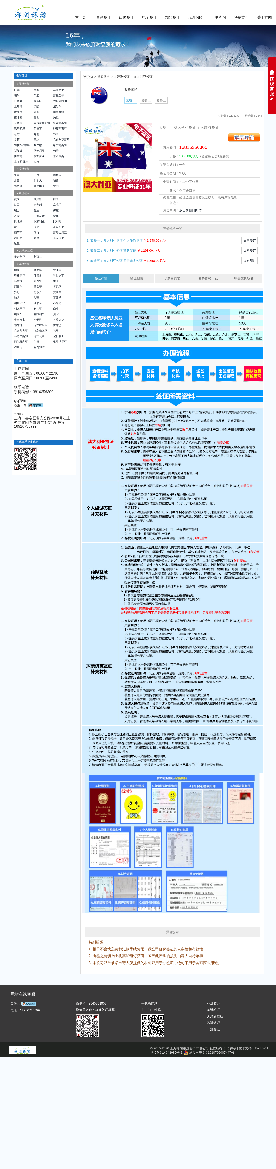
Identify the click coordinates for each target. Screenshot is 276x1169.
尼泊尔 (57, 106)
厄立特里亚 (40, 325)
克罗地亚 (58, 238)
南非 (56, 308)
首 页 (80, 17)
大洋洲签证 (215, 1016)
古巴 (17, 180)
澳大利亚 (19, 256)
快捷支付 (241, 17)
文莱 (17, 139)
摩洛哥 (38, 286)
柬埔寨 (18, 117)
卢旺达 (18, 347)
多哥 (17, 292)
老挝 (17, 134)
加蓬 (36, 297)
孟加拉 (18, 112)
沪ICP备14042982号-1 (166, 1052)
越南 (36, 134)
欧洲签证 (213, 1023)
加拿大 (38, 180)
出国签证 (126, 17)
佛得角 (38, 275)
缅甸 (17, 95)
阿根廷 (57, 175)
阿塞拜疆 (58, 112)
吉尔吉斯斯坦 (42, 123)
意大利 (38, 204)
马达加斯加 (21, 336)
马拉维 (18, 281)
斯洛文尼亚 (60, 232)
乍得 (36, 341)
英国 (17, 199)
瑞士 (17, 210)
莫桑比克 (58, 319)
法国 (17, 204)
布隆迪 (57, 303)
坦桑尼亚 (19, 275)
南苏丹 (18, 325)
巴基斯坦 (19, 128)
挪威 (56, 210)
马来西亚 (58, 90)
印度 (36, 95)
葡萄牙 (18, 232)
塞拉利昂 (39, 314)
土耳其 (18, 106)
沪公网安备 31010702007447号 (209, 1052)
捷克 (36, 227)
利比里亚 (19, 308)
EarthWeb (262, 1048)
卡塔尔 (18, 123)
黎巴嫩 (38, 145)
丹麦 (17, 215)
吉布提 (57, 325)
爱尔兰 (57, 215)
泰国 (36, 90)
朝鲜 (56, 150)
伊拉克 (18, 156)
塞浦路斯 (58, 156)
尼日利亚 (58, 336)
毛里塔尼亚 (60, 341)
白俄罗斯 (39, 215)
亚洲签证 (213, 1003)
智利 (56, 186)
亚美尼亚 (39, 150)
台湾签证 (103, 17)
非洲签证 (213, 1029)
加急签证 (172, 17)
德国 (56, 199)
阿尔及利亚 (21, 341)
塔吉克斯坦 (60, 123)
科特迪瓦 (58, 275)
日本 (17, 90)
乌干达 (38, 319)
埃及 (17, 270)
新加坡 (18, 150)
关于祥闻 (264, 17)
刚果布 (18, 314)
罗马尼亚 (58, 227)
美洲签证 (213, 1010)
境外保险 (195, 17)
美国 (17, 175)
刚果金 (38, 303)
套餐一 (131, 100)
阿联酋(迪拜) (22, 145)
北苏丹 (38, 292)
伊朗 (36, 106)
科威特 (38, 101)
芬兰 (36, 210)
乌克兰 (57, 204)
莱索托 (57, 297)
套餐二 (146, 100)
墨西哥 (18, 186)
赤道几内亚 (21, 330)
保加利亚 (39, 221)
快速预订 (249, 240)
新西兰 (38, 256)
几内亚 (38, 281)
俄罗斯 (38, 199)
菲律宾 (38, 128)
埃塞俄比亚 (40, 330)
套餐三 (161, 100)
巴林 (36, 139)
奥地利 (18, 221)
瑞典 (36, 232)
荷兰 (17, 227)
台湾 (36, 161)
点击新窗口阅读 (190, 210)
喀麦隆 (38, 270)
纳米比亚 (19, 303)
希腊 (36, 238)
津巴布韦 (19, 319)
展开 (272, 83)
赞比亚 (57, 270)
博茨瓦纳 (39, 336)
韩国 (56, 134)
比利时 (57, 221)
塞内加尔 (39, 347)
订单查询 (218, 17)
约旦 (56, 117)
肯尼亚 (57, 286)
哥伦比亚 (39, 186)
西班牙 (18, 238)
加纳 (17, 297)
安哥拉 (57, 292)
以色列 (18, 101)
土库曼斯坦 (21, 161)
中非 (56, 281)
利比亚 (38, 308)
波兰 (17, 243)
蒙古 (36, 117)
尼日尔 (18, 286)
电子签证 (149, 17)
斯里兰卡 (58, 95)
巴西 (36, 175)
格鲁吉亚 (39, 156)
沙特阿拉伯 (60, 101)
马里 (56, 330)
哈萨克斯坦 (60, 145)
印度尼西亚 (60, 128)
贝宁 (56, 314)
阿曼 (36, 112)
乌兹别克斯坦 (61, 139)
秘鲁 (56, 180)
